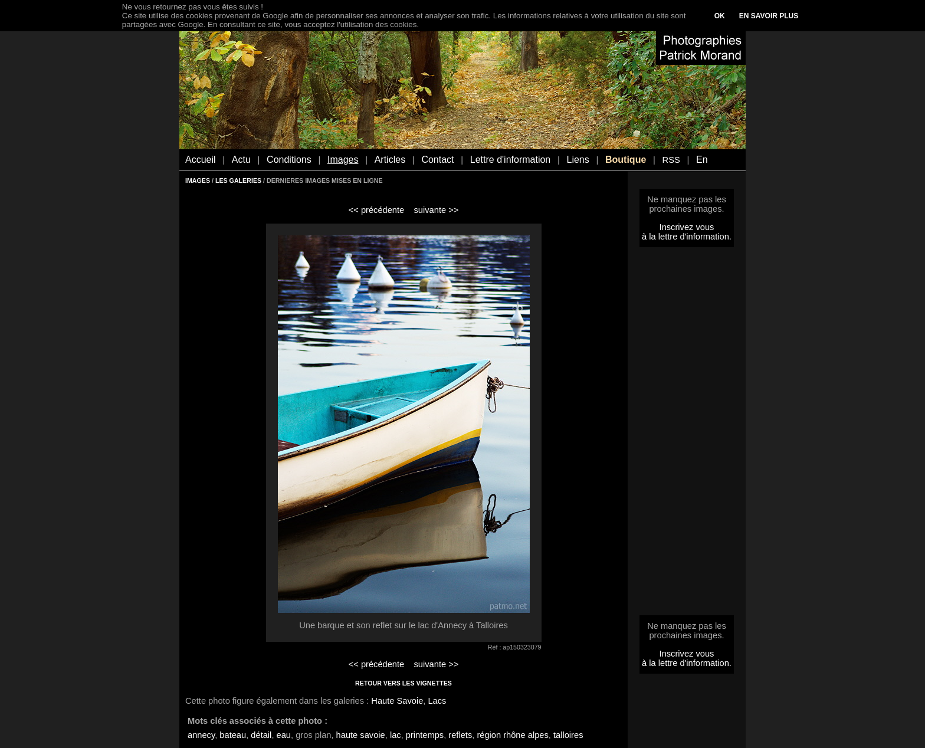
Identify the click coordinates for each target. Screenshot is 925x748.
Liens (577, 160)
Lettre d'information (510, 160)
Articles (390, 160)
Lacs (437, 701)
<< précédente (377, 210)
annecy (201, 735)
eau (284, 735)
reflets (460, 735)
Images (342, 160)
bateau (232, 735)
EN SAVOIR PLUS (768, 16)
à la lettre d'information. (687, 236)
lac (395, 735)
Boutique (625, 160)
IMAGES (197, 180)
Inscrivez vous (687, 227)
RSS (671, 160)
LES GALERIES (238, 180)
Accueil (200, 160)
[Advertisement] (686, 435)
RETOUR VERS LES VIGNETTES (403, 683)
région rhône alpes (512, 735)
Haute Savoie (397, 701)
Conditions (289, 160)
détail (261, 735)
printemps (425, 735)
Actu (241, 160)
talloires (568, 735)
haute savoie (360, 735)
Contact (437, 160)
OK (719, 16)
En (702, 160)
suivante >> (436, 210)
